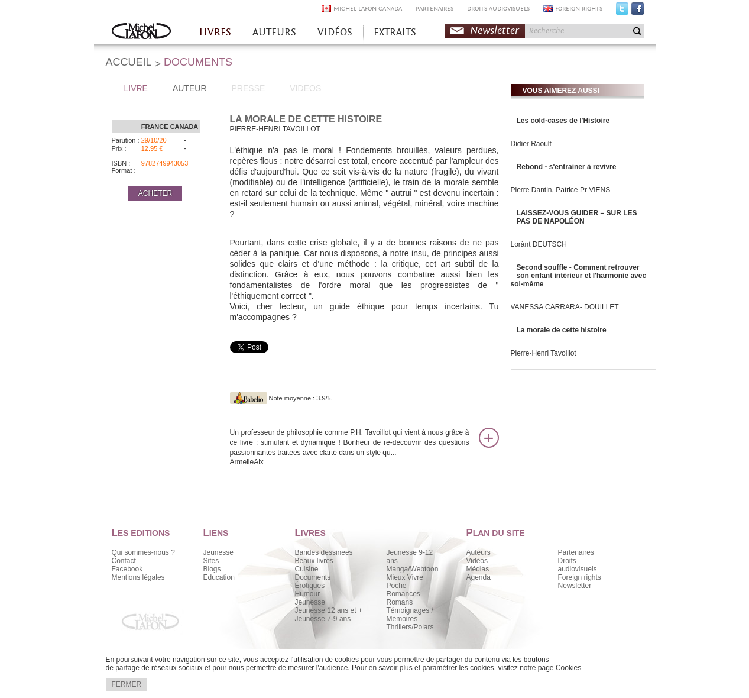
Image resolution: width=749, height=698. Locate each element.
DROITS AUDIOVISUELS (498, 8)
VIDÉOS (334, 32)
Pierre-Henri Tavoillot (543, 353)
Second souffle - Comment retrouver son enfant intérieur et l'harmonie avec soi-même (579, 275)
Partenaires (576, 552)
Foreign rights (579, 577)
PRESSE (248, 88)
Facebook (637, 11)
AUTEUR (190, 88)
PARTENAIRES (434, 8)
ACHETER (155, 193)
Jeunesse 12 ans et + (328, 610)
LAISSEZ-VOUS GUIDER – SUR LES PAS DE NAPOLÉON (577, 217)
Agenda (478, 577)
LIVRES (215, 32)
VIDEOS (305, 88)
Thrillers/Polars (410, 627)
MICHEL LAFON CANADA (367, 8)
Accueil (141, 32)
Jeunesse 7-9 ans (323, 619)
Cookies (568, 668)
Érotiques (310, 585)
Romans (400, 602)
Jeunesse (218, 552)
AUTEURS (274, 32)
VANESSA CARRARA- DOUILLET (565, 307)
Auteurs (478, 552)
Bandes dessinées (324, 552)
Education (219, 577)
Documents (313, 577)
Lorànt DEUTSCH (539, 244)
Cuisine (307, 569)
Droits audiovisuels (577, 565)
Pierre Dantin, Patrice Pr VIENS (561, 190)
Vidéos (477, 561)
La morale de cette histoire (562, 330)
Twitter (622, 11)
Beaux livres (314, 561)
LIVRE (136, 88)
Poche (397, 585)
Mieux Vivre (405, 577)
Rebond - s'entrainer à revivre (567, 167)
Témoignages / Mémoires (410, 614)
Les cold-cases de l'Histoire (563, 121)
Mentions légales (138, 577)
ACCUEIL (129, 62)
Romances (403, 594)
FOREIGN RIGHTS (578, 8)
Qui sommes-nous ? (143, 552)
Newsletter (494, 30)
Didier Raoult (531, 144)
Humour (307, 594)
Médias (477, 569)
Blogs (212, 569)
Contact (124, 561)
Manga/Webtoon (413, 569)
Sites (211, 561)
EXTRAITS (395, 32)
